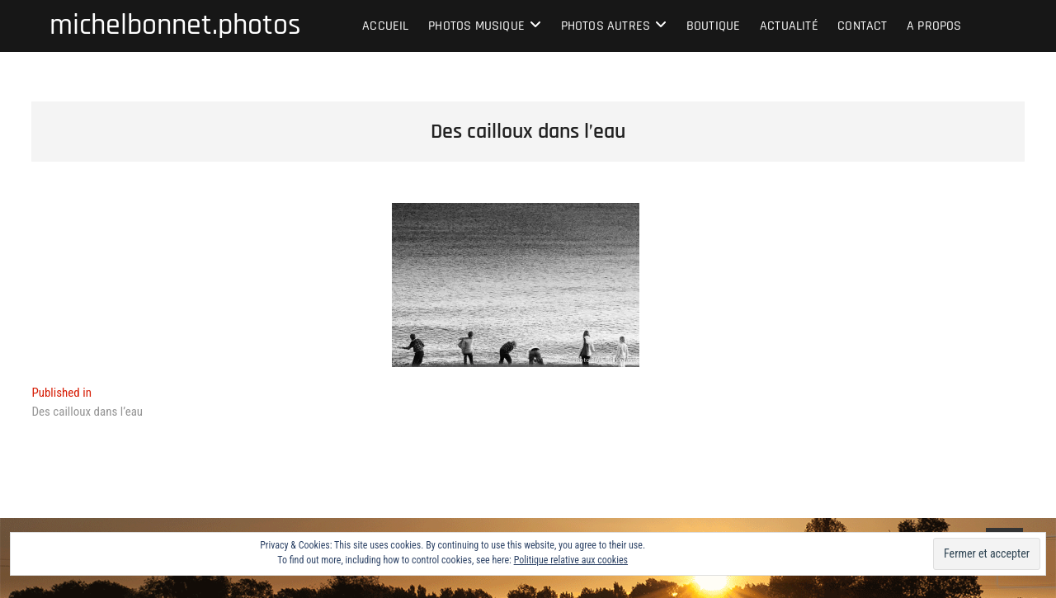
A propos (934, 26)
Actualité (789, 26)
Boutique (713, 26)
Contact (862, 26)
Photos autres (606, 26)
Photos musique (476, 26)
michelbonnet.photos (175, 25)
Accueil (385, 26)
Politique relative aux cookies (571, 560)
